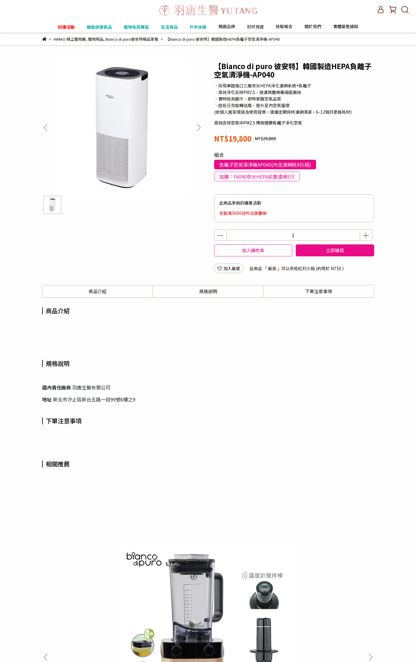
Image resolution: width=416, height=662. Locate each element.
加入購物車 (253, 250)
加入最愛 (228, 268)
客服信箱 (119, 636)
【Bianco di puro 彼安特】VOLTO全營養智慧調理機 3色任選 (87, 553)
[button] (198, 127)
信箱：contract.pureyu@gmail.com (77, 622)
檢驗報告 (284, 26)
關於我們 (143, 636)
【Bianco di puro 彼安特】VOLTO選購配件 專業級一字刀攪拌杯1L (329, 553)
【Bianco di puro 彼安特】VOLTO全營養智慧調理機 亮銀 (248, 553)
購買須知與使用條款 (85, 636)
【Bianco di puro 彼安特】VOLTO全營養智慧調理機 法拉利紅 (167, 553)
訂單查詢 (50, 636)
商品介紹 (97, 291)
